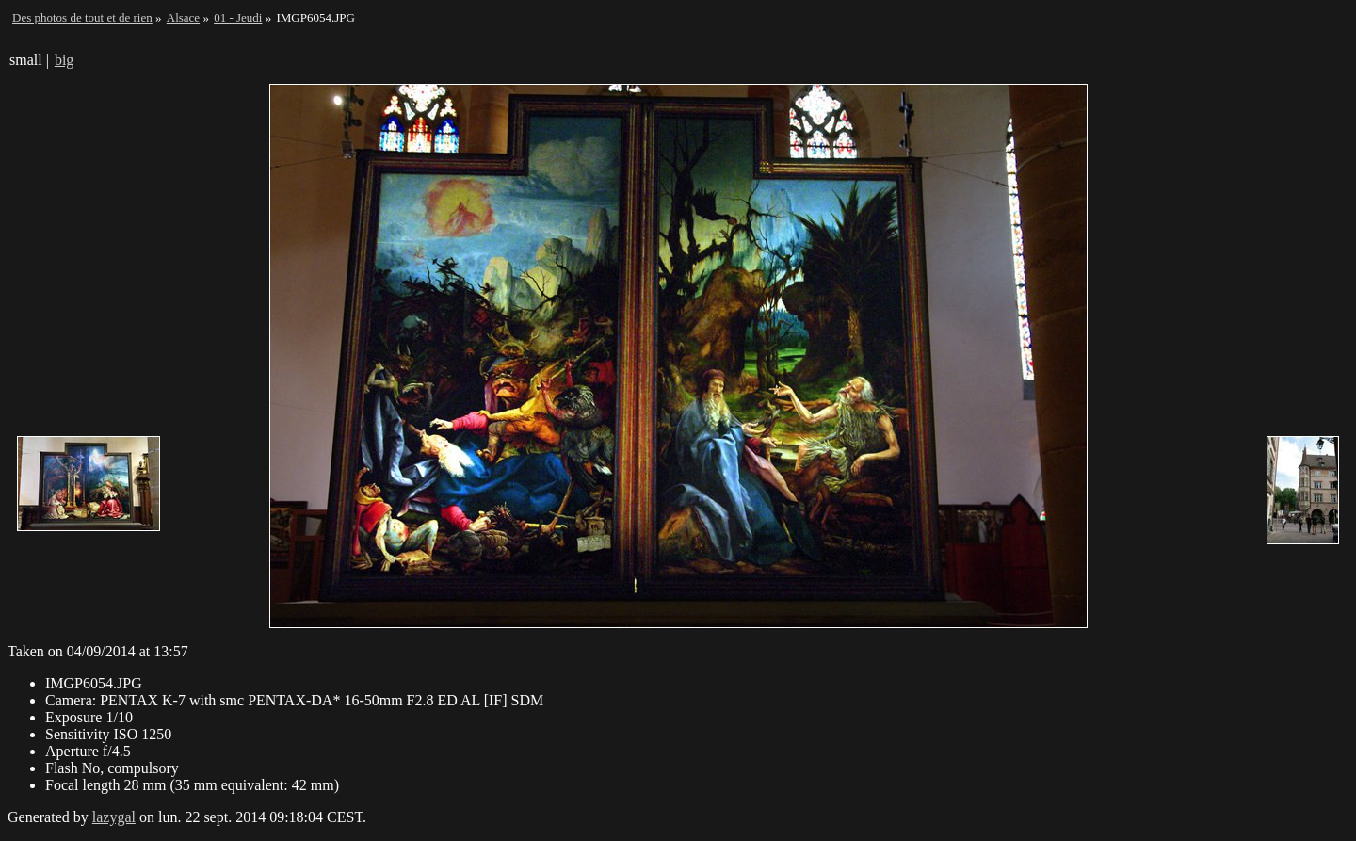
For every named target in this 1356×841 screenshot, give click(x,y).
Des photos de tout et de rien (82, 17)
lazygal (114, 817)
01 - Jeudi (238, 17)
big (64, 60)
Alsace (183, 17)
